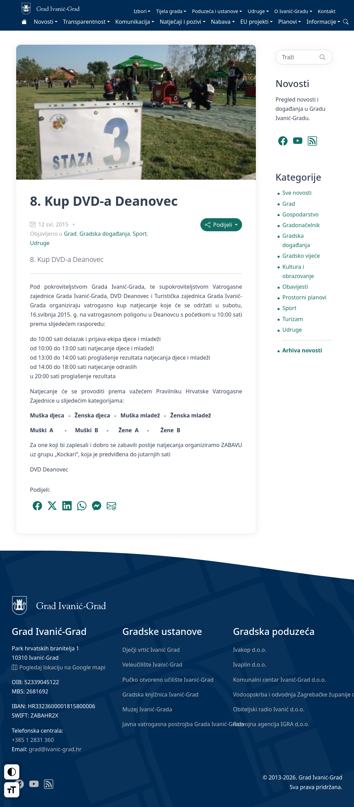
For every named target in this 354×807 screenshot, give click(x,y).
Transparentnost (84, 21)
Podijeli (219, 225)
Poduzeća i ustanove (215, 11)
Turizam (292, 319)
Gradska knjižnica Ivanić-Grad (160, 694)
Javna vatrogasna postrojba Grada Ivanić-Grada (183, 724)
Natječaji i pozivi (180, 21)
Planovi (287, 21)
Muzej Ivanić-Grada (147, 709)
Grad (70, 233)
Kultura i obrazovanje (298, 271)
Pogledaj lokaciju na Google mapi (58, 667)
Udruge (256, 11)
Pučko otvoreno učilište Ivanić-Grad (168, 679)
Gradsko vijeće (301, 255)
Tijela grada (169, 11)
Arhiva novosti (302, 350)
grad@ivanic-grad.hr (55, 749)
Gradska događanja (105, 233)
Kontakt (326, 11)
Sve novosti (297, 193)
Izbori (140, 11)
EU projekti (254, 21)
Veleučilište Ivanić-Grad (152, 664)
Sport (140, 233)
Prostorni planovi (304, 297)
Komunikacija (132, 21)
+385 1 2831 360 (33, 740)
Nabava (221, 21)
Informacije (321, 21)
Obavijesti (295, 286)
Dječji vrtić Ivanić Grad (151, 650)
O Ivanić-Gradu (291, 11)
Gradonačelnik (301, 225)
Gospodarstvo (300, 214)
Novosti (43, 21)
